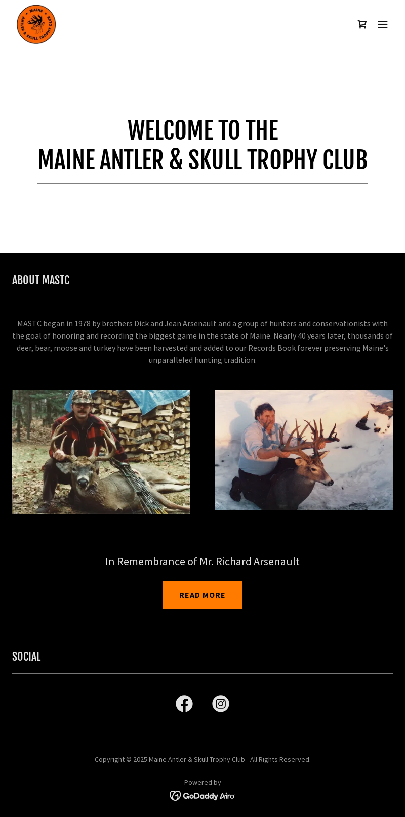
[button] (383, 24)
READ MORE (202, 595)
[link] (36, 24)
